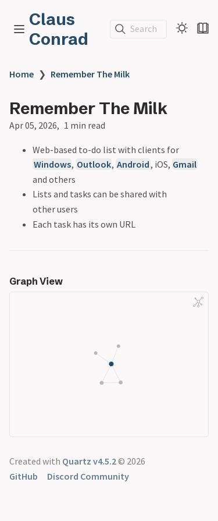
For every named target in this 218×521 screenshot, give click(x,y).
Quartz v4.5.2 (89, 461)
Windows (52, 164)
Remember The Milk (90, 74)
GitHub (23, 476)
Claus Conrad (58, 29)
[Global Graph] (198, 302)
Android (133, 164)
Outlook (94, 164)
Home (21, 74)
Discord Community (88, 476)
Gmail (184, 164)
